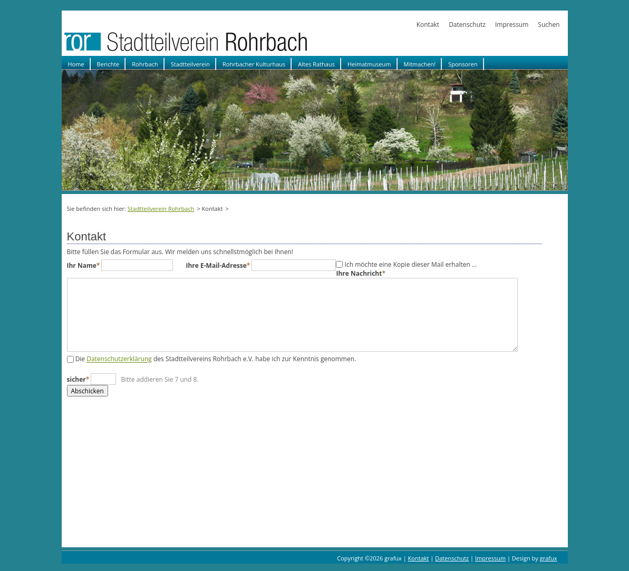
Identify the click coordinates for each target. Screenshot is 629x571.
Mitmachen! (420, 64)
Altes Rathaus (316, 64)
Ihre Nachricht (360, 273)
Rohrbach (145, 64)
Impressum (511, 24)
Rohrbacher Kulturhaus (253, 64)
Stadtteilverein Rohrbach (161, 208)
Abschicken (87, 390)
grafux (548, 558)
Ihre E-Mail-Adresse (218, 265)
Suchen (548, 24)
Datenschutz (467, 24)
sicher (79, 379)
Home (76, 64)
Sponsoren (462, 64)
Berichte (108, 64)
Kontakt (428, 24)
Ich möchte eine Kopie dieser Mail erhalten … (411, 264)
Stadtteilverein (190, 64)
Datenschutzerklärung (119, 359)
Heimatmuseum (369, 64)
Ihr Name (84, 265)
